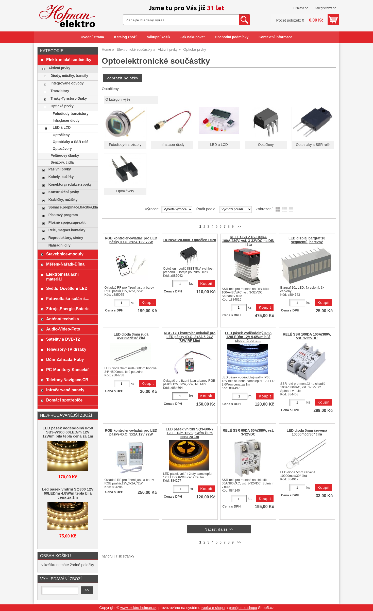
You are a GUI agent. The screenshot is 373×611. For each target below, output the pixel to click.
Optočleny (266, 145)
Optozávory (125, 191)
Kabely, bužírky (61, 177)
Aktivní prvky (59, 68)
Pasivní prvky (59, 169)
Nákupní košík (158, 37)
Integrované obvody (66, 83)
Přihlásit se (300, 8)
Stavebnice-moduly (64, 254)
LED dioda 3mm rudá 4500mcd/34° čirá (131, 336)
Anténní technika (62, 319)
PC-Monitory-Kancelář (67, 369)
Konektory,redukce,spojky (70, 184)
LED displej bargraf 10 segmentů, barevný (307, 240)
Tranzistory (59, 91)
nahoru (107, 556)
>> (239, 227)
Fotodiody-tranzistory (125, 145)
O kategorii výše (117, 99)
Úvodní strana (92, 37)
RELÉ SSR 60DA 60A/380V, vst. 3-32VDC (248, 432)
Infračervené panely (65, 390)
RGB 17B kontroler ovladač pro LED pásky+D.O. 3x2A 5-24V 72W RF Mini (190, 337)
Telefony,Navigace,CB (67, 379)
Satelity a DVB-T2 (63, 339)
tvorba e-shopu (213, 608)
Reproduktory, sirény (65, 238)
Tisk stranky (125, 556)
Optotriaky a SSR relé (313, 145)
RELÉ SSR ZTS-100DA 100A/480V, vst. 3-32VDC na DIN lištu (248, 241)
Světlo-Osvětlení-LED (67, 288)
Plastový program (63, 215)
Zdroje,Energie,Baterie (68, 308)
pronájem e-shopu (243, 608)
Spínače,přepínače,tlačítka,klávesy (71, 207)
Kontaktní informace (275, 37)
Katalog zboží (125, 37)
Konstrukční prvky (63, 192)
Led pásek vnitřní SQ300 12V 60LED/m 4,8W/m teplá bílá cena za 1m (67, 493)
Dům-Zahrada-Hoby (65, 359)
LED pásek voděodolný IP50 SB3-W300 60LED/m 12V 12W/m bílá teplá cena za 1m (67, 432)
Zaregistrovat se (325, 8)
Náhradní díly (59, 245)
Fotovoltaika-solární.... (67, 298)
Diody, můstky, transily (69, 76)
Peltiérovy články (64, 156)
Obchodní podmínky (231, 37)
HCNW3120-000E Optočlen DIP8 (189, 240)
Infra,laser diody (172, 145)
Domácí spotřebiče (64, 400)
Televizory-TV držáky (66, 349)
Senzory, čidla (62, 162)
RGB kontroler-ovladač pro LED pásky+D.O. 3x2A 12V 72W (131, 240)
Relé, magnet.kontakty (67, 230)
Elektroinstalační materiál (62, 276)
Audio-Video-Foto (63, 329)
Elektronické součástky (68, 59)
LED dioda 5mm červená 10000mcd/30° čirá (307, 432)
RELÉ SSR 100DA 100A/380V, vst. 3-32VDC (307, 336)
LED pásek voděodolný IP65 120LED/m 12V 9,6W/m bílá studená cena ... (248, 337)
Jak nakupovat (192, 37)
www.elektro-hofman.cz (138, 608)
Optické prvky (62, 106)
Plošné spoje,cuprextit (67, 222)
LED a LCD (219, 145)
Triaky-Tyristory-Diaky (68, 98)
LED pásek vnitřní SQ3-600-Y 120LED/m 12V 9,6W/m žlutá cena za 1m (189, 433)
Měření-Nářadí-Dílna (65, 264)
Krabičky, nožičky (63, 200)
